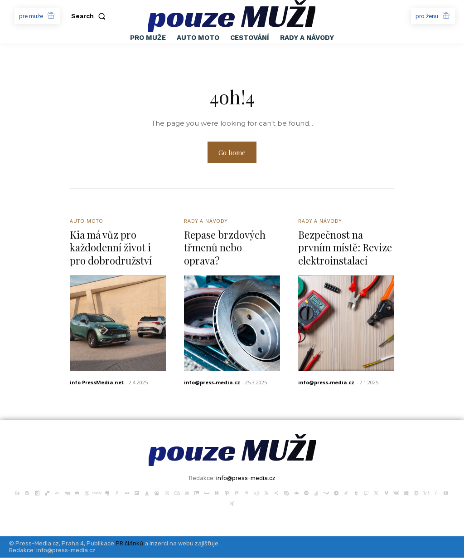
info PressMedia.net (97, 384)
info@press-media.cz (212, 384)
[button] (90, 15)
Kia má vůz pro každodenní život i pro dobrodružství (111, 249)
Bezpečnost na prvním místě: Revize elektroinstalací (345, 249)
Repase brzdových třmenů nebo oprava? (225, 249)
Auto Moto (87, 222)
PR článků (129, 544)
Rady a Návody (207, 222)
